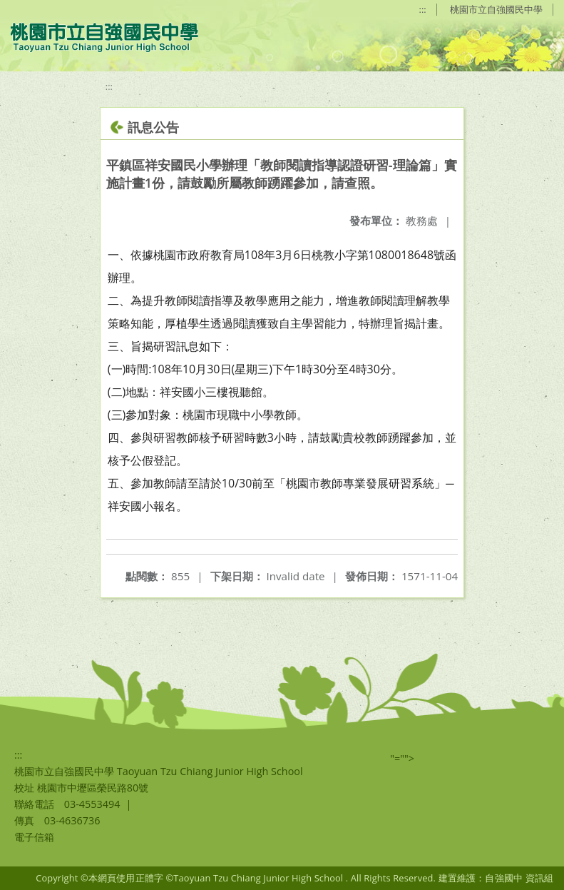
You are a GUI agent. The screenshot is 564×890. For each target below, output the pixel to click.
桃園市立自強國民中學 (496, 9)
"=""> (402, 758)
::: (422, 9)
